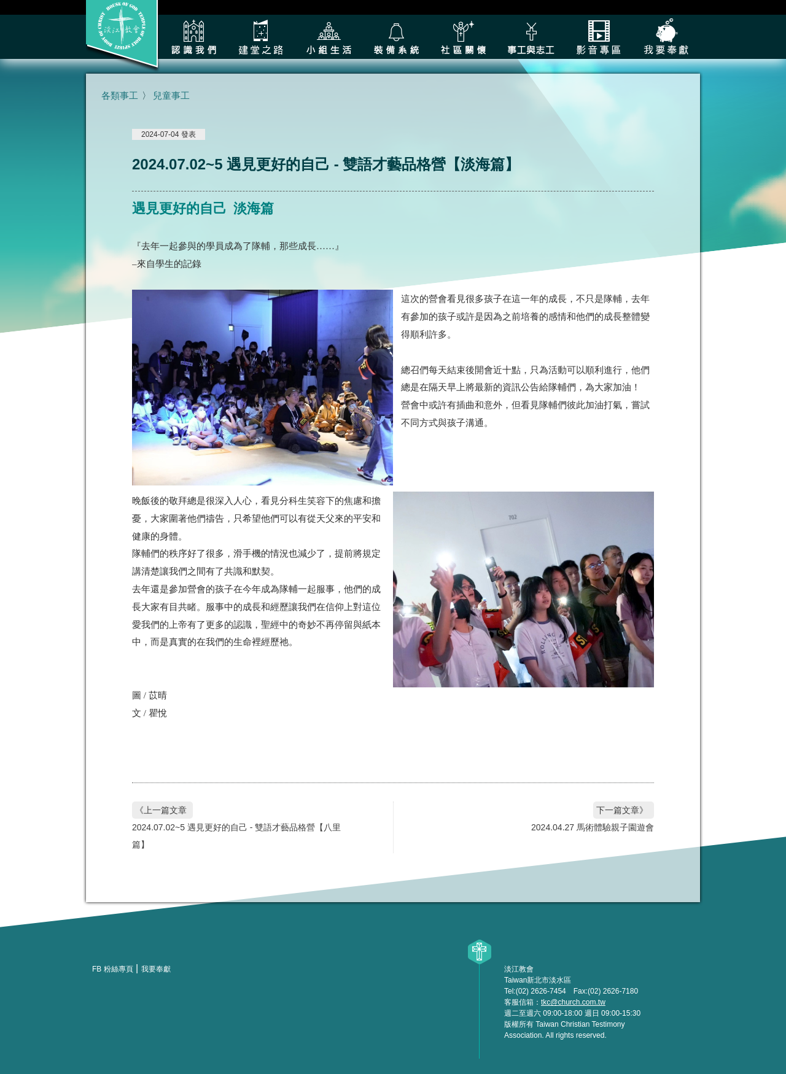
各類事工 (531, 37)
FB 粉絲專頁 (112, 969)
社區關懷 (463, 37)
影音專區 (598, 37)
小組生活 (328, 37)
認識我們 (193, 37)
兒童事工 (171, 95)
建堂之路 (261, 37)
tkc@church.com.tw (573, 1002)
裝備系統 (396, 37)
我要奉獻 (666, 37)
